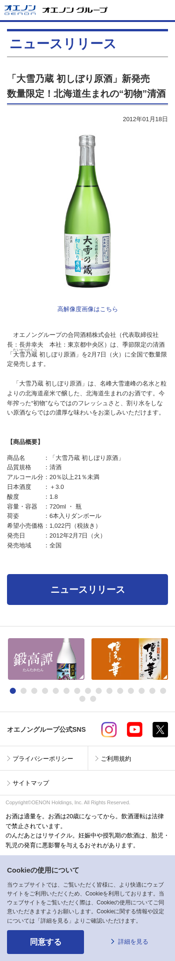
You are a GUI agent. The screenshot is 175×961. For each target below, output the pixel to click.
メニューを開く (164, 10)
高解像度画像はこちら (87, 309)
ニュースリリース (87, 589)
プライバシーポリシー (43, 758)
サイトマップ (31, 782)
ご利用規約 (116, 758)
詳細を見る (133, 941)
